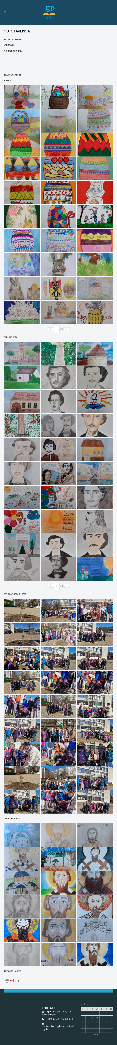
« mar (95, 1034)
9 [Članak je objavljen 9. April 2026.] (97, 1017)
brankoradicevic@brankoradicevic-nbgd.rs (58, 1028)
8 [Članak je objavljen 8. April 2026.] (92, 1017)
